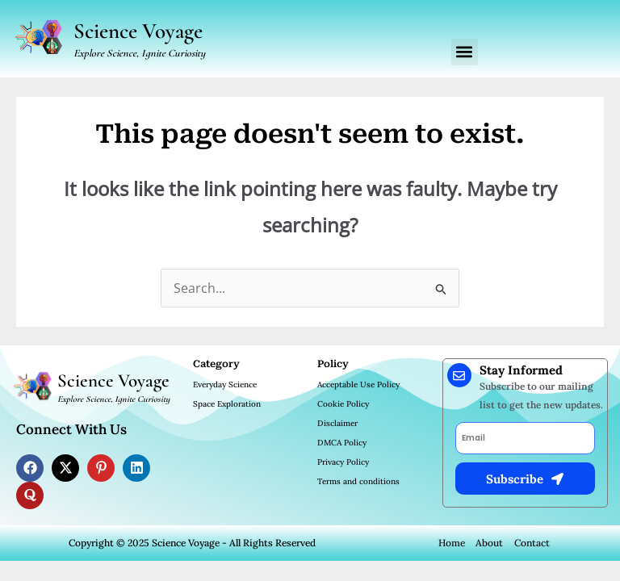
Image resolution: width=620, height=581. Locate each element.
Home (451, 543)
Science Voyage (138, 31)
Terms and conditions (358, 481)
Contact (532, 543)
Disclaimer (337, 423)
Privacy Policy (343, 462)
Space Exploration (227, 404)
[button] (464, 52)
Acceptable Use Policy (358, 384)
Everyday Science (225, 384)
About (489, 543)
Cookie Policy (343, 404)
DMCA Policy (342, 442)
